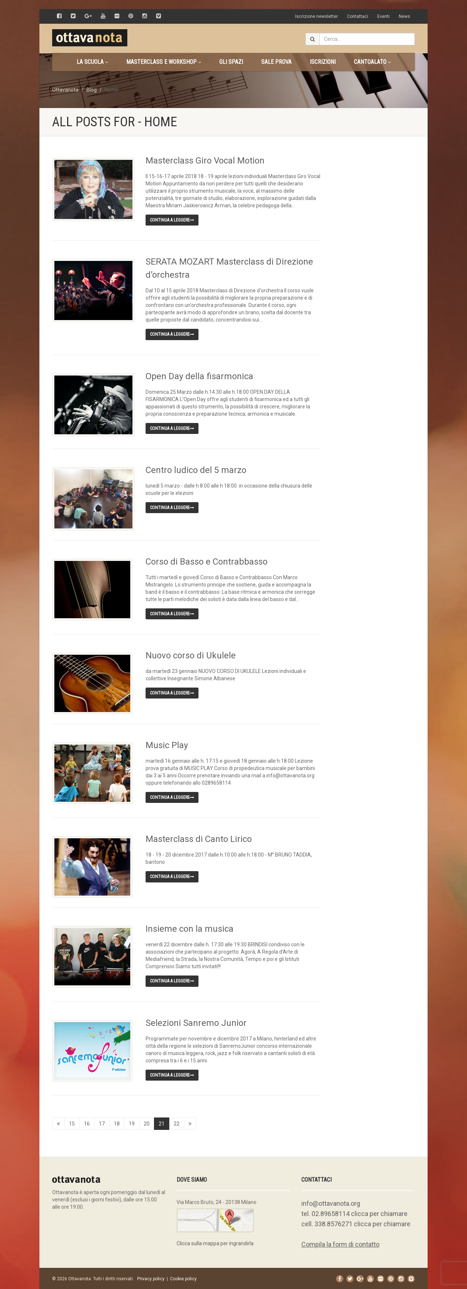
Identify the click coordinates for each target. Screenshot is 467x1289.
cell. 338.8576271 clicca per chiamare (355, 1223)
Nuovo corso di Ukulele (191, 655)
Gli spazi (231, 61)
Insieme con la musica (190, 928)
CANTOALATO (372, 61)
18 (117, 1123)
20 (147, 1123)
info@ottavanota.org (330, 1202)
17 (102, 1123)
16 (87, 1123)
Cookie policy (183, 1277)
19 (132, 1123)
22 (177, 1123)
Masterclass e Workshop (163, 61)
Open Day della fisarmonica (199, 376)
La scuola (92, 61)
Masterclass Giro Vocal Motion (205, 160)
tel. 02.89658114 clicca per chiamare (354, 1212)
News (404, 16)
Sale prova (276, 61)
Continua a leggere (172, 220)
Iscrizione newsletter (316, 16)
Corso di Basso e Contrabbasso (206, 561)
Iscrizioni (323, 61)
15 (72, 1123)
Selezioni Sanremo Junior (196, 1021)
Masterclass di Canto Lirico (199, 838)
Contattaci (357, 16)
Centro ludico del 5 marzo (196, 470)
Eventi (383, 16)
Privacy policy (151, 1277)
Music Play (167, 744)
